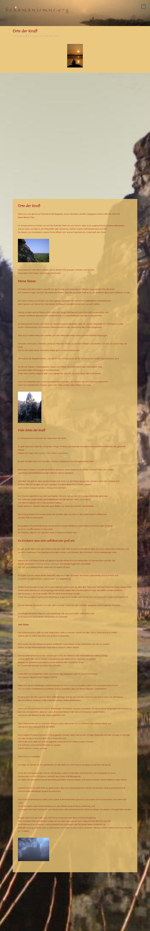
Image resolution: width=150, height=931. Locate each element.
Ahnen (65, 453)
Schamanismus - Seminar (47, 564)
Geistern (42, 453)
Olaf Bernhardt (35, 36)
